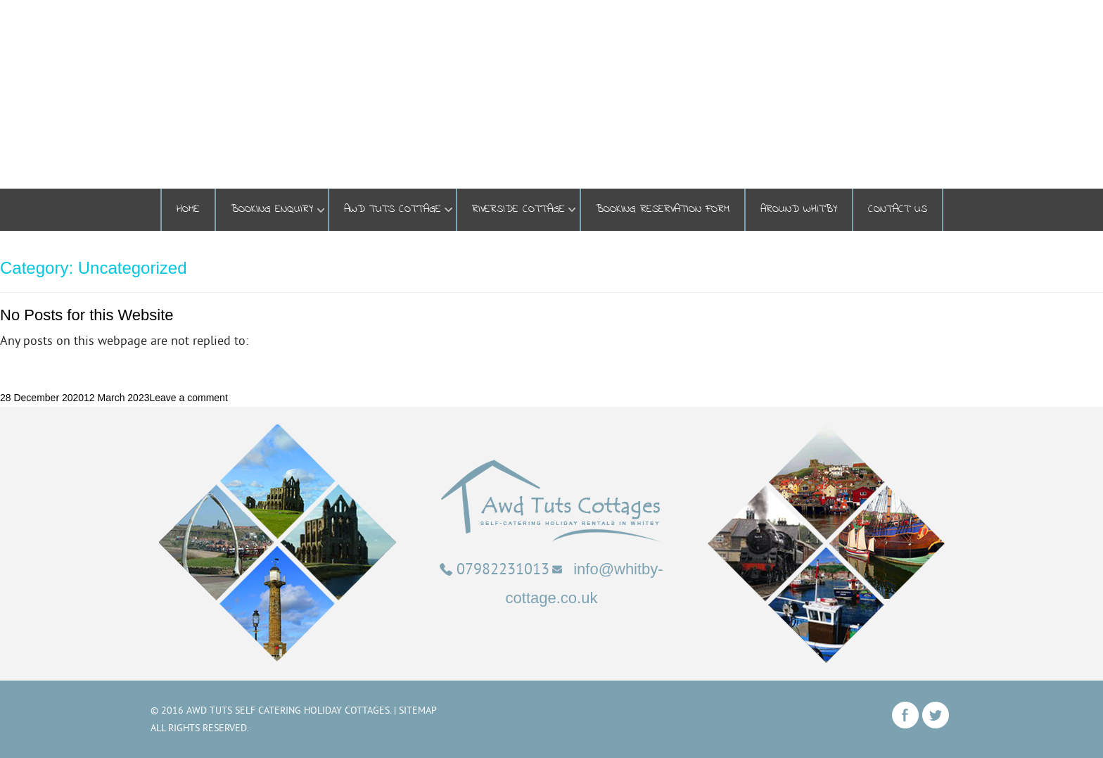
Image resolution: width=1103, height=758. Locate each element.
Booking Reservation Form (662, 209)
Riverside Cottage (518, 209)
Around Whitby (798, 209)
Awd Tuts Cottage (392, 209)
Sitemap (418, 710)
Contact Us (897, 209)
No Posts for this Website (87, 315)
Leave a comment (188, 397)
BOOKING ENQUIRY (272, 209)
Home (188, 209)
